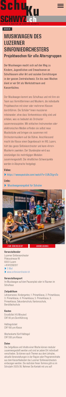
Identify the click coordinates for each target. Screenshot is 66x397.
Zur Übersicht (15, 246)
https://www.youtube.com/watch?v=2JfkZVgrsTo (32, 174)
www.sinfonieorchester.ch (18, 272)
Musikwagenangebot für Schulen (24, 185)
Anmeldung (42, 246)
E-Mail (10, 268)
